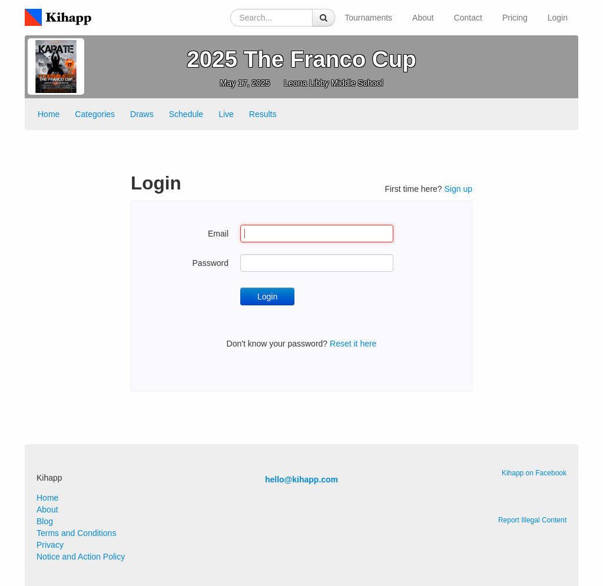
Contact (468, 17)
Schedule (186, 114)
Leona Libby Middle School (333, 83)
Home (48, 114)
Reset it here (353, 343)
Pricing (515, 17)
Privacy (50, 545)
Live (226, 114)
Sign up (458, 189)
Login (558, 17)
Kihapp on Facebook (534, 473)
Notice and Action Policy (81, 556)
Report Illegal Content (532, 520)
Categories (95, 114)
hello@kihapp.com (301, 479)
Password (210, 263)
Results (263, 114)
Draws (142, 114)
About (423, 17)
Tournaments (368, 17)
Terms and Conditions (76, 533)
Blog (45, 521)
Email (218, 233)
